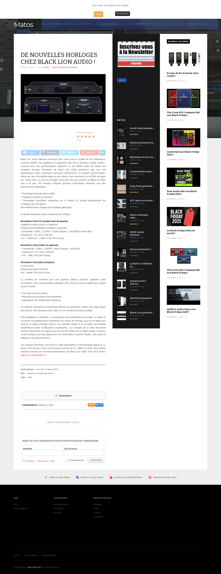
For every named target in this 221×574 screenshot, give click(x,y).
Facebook (98, 504)
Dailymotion (98, 517)
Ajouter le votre (46, 405)
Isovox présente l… (141, 249)
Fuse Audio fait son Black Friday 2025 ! (182, 192)
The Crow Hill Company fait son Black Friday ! (183, 114)
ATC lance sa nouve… (142, 200)
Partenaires (58, 508)
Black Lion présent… (142, 312)
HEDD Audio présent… (137, 233)
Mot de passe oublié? (46, 461)
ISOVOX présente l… (142, 298)
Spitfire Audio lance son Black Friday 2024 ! (181, 310)
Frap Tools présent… (142, 186)
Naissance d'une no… (142, 157)
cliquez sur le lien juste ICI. (33, 355)
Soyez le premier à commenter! (65, 67)
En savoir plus (122, 14)
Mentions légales (49, 555)
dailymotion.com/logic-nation (164, 477)
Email (99, 405)
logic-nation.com (34, 567)
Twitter (96, 508)
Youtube (97, 513)
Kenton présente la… (142, 142)
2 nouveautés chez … (142, 171)
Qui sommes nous (61, 504)
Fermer (98, 14)
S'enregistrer (28, 461)
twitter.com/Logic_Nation (59, 477)
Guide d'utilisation (21, 508)
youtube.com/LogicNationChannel (128, 477)
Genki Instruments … (142, 128)
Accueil (17, 555)
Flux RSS (58, 513)
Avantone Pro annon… (138, 282)
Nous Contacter (31, 555)
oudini (46, 67)
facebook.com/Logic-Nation (92, 477)
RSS (91, 405)
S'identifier (96, 460)
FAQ (15, 504)
